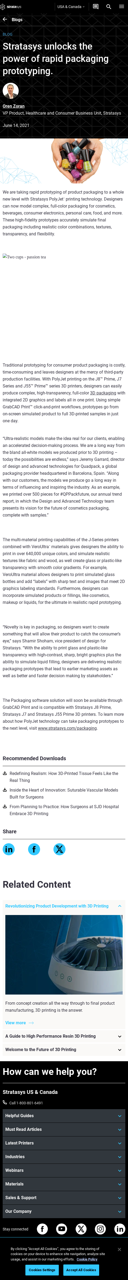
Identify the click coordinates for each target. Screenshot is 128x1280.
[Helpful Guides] (64, 1116)
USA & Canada (70, 7)
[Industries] (64, 1157)
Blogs (17, 19)
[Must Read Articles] (64, 1129)
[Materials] (64, 1184)
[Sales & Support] (64, 1197)
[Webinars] (64, 1170)
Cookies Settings (42, 1270)
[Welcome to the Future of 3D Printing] (64, 1050)
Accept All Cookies (81, 1270)
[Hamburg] (121, 6)
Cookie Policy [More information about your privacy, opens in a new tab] (87, 1259)
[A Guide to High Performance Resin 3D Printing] (64, 1036)
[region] (64, 1260)
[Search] (108, 6)
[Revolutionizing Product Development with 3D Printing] (64, 906)
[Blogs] (7, 19)
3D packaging (103, 393)
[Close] (119, 1249)
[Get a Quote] (95, 6)
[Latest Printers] (64, 1143)
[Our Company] (64, 1211)
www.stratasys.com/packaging (67, 728)
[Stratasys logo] (10, 6)
